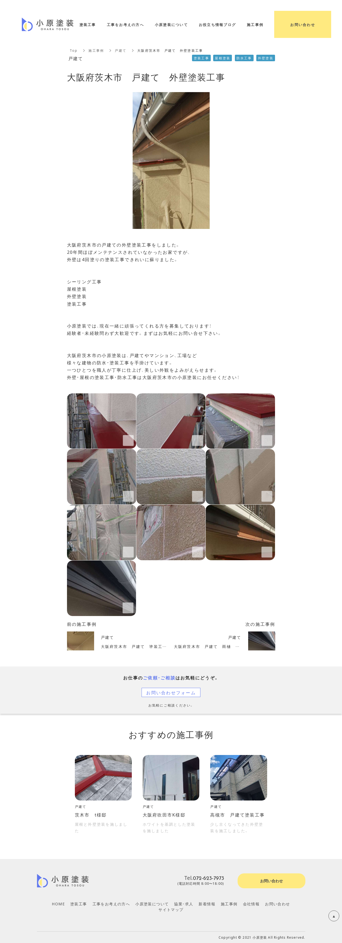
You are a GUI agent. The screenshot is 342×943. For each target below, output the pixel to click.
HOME (58, 903)
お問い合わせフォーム (171, 692)
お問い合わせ (277, 903)
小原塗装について (152, 903)
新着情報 (207, 903)
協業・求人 (183, 903)
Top (74, 50)
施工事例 (96, 50)
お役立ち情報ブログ (217, 24)
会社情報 (251, 903)
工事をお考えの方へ (111, 903)
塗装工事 (78, 903)
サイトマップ (170, 909)
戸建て (120, 50)
